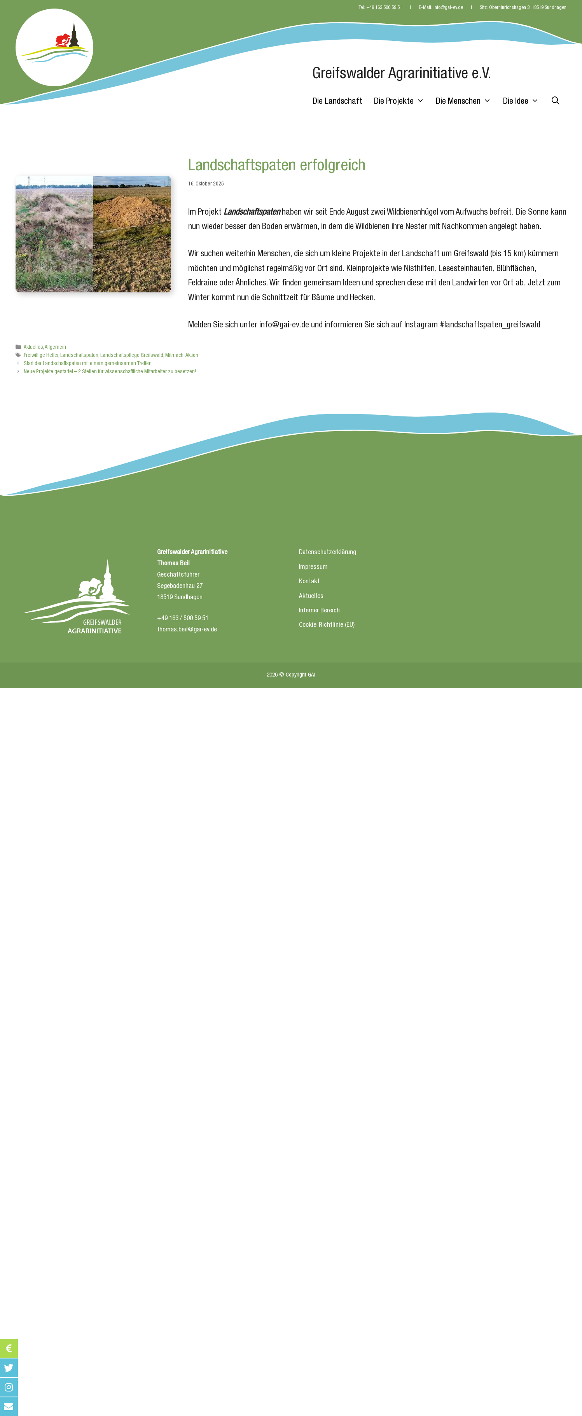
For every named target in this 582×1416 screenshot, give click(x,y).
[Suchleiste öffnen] (555, 102)
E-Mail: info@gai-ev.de (441, 7)
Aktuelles (33, 347)
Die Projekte (402, 102)
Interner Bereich (319, 611)
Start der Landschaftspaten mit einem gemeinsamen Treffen (88, 364)
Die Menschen (466, 102)
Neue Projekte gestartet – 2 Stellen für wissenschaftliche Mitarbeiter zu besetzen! (110, 372)
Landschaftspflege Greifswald (131, 355)
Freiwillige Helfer (41, 355)
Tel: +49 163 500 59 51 (380, 7)
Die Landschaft (337, 102)
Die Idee (524, 102)
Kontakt (309, 582)
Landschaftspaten (79, 355)
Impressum (313, 567)
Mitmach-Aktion (181, 355)
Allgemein (55, 347)
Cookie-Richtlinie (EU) (327, 625)
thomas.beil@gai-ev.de (187, 630)
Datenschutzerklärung (327, 552)
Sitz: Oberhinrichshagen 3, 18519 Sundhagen (523, 7)
